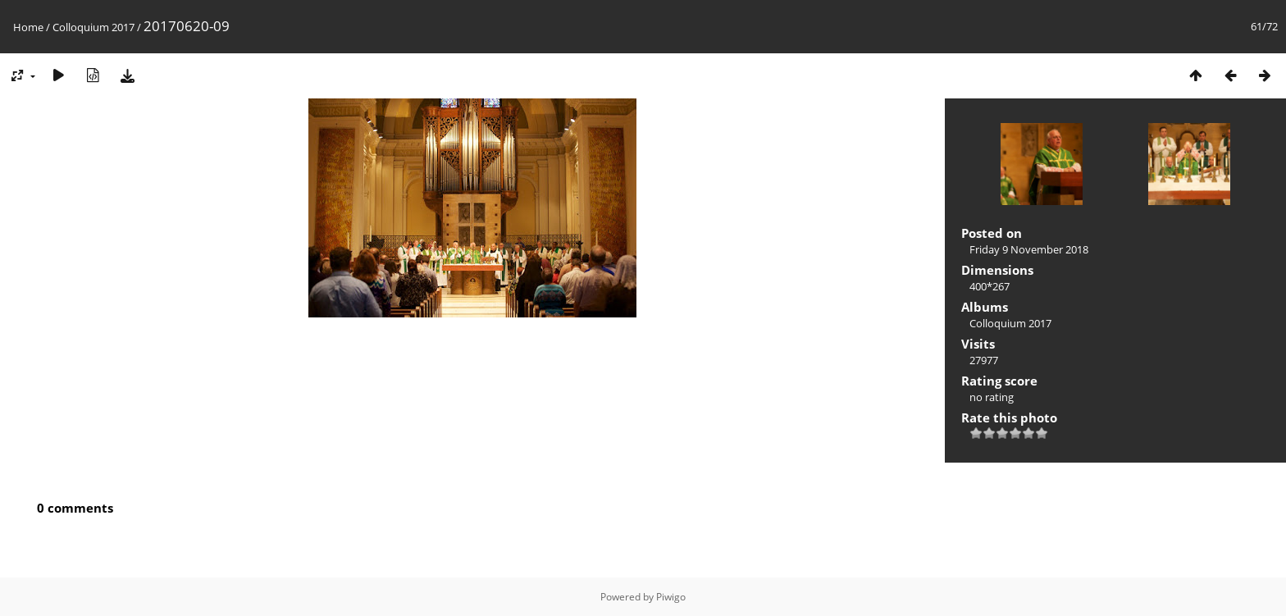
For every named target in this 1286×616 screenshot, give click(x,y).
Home (28, 27)
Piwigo (671, 597)
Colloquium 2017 (93, 27)
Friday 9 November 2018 (1028, 249)
